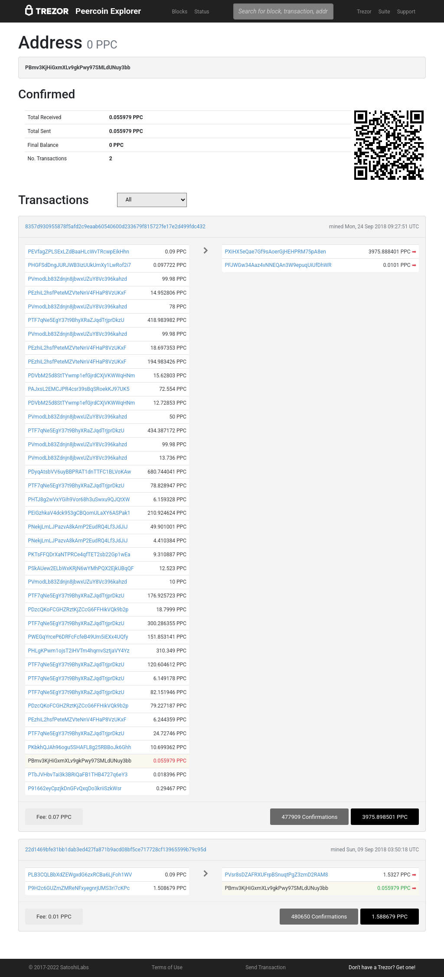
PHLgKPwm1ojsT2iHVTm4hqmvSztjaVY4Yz (78, 651)
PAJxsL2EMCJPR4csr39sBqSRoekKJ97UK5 (78, 389)
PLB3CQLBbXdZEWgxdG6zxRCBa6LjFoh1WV (80, 875)
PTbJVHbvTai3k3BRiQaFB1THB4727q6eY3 (77, 775)
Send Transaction (265, 967)
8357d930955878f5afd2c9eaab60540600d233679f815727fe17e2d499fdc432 (115, 227)
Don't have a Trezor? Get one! (382, 967)
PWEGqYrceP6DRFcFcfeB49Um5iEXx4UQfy (78, 637)
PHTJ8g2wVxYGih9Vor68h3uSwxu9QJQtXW (79, 500)
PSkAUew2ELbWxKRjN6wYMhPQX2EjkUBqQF (81, 568)
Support (406, 12)
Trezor (364, 12)
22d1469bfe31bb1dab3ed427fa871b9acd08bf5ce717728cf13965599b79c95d (115, 850)
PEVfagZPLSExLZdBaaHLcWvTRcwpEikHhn (78, 252)
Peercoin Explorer (108, 11)
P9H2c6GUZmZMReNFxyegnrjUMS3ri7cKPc (79, 888)
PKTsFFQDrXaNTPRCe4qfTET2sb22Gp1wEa (79, 555)
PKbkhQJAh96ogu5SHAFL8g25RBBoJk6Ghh (79, 747)
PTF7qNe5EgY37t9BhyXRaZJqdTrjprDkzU (76, 320)
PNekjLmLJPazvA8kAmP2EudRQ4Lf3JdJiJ (77, 527)
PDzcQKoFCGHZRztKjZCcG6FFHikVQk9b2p (78, 610)
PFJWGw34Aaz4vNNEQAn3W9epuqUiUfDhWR (278, 265)
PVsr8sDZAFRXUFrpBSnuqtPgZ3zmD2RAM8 (276, 875)
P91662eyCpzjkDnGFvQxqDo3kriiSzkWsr (74, 788)
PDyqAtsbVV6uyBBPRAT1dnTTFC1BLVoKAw (79, 472)
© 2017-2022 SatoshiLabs (59, 967)
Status (201, 12)
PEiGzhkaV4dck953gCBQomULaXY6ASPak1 (79, 513)
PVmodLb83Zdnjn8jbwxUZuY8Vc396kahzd (77, 279)
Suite (384, 12)
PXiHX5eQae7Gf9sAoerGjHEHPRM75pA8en (275, 252)
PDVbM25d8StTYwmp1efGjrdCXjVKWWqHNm (81, 376)
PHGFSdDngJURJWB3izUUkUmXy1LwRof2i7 (79, 265)
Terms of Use (167, 967)
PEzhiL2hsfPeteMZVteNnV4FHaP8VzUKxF (77, 293)
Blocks (179, 12)
